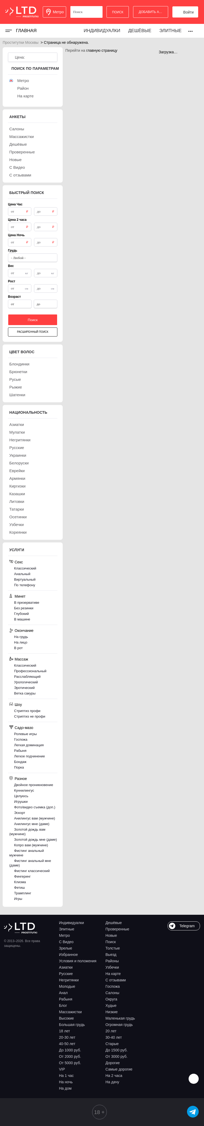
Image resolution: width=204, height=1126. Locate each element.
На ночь (66, 1082)
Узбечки (112, 967)
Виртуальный (25, 579)
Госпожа (20, 739)
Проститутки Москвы (21, 42)
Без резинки (23, 608)
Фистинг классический (32, 871)
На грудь (21, 637)
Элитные (170, 30)
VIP (62, 1069)
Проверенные (117, 929)
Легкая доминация (29, 745)
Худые (111, 1005)
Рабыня (20, 751)
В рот (18, 648)
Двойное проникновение (33, 785)
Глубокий (21, 614)
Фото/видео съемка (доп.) (34, 807)
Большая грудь (72, 1025)
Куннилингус (24, 790)
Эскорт (19, 813)
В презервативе (26, 603)
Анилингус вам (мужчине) (34, 818)
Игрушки (21, 802)
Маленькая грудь (120, 1018)
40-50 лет (67, 1044)
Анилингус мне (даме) (31, 824)
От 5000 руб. (70, 1063)
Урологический (26, 682)
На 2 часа (113, 1075)
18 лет (64, 1031)
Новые (111, 935)
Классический (25, 568)
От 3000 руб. (116, 1056)
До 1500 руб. (116, 1050)
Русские (66, 974)
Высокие (66, 1018)
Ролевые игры (25, 734)
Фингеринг (22, 876)
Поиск (110, 942)
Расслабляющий (27, 677)
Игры (18, 899)
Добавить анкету (153, 12)
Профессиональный (30, 671)
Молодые (67, 986)
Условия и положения (77, 961)
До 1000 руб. (70, 1050)
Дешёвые (139, 30)
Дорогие (112, 1063)
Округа (111, 999)
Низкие (111, 1012)
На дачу (112, 1082)
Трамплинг (22, 893)
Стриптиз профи (27, 711)
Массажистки (70, 1012)
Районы (112, 961)
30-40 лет (113, 1037)
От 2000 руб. (70, 1056)
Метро (64, 935)
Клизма (20, 882)
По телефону (24, 585)
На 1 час (66, 1075)
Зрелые (65, 948)
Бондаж (20, 762)
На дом (65, 1088)
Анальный (22, 574)
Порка (19, 767)
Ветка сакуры (25, 693)
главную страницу (101, 50)
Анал (63, 993)
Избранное (68, 954)
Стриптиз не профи (29, 716)
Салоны (112, 993)
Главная (26, 30)
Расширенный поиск (32, 331)
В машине (22, 619)
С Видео (66, 942)
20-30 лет (67, 1037)
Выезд (110, 954)
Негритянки (69, 980)
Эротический (24, 688)
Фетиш (19, 888)
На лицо (20, 642)
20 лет (110, 1031)
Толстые (112, 948)
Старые (112, 1044)
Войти (188, 12)
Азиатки (66, 967)
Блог (63, 1005)
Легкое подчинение (29, 756)
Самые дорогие (119, 1069)
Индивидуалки (102, 30)
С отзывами (115, 980)
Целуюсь (21, 796)
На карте (113, 974)
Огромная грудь (119, 1025)
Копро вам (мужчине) (31, 845)
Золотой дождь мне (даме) (35, 840)
